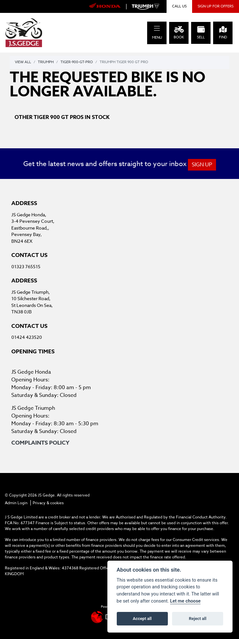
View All (23, 62)
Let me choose (185, 601)
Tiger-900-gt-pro (76, 62)
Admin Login (16, 503)
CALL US (179, 6)
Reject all (197, 618)
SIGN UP (202, 165)
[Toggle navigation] (157, 28)
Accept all (142, 618)
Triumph (46, 62)
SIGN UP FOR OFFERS (216, 6)
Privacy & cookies (48, 503)
